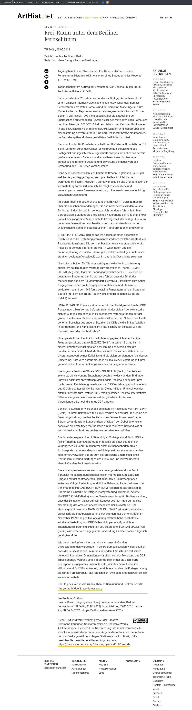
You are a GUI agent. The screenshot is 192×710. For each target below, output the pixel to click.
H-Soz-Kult (18, 2)
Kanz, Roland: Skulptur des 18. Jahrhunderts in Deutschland (161, 141)
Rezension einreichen (55, 667)
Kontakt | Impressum (164, 685)
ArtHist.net (93, 2)
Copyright (158, 681)
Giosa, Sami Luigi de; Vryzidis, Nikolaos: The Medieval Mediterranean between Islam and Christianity (163, 88)
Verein (156, 689)
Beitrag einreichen (70, 17)
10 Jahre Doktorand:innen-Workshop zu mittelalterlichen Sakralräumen (162, 166)
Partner (157, 701)
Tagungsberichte (80, 672)
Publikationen (79, 664)
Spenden (157, 693)
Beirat (156, 697)
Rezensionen (91, 17)
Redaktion (158, 664)
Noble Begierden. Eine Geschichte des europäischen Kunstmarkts (163, 117)
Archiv (104, 17)
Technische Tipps (162, 676)
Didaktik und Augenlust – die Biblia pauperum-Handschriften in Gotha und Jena (162, 192)
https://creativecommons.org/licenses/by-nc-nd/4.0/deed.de (94, 644)
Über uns (131, 17)
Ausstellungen (79, 668)
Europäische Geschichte (75, 2)
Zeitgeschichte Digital (50, 2)
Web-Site (103, 664)
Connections (32, 2)
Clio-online (6, 2)
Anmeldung (117, 17)
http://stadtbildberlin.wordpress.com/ (80, 588)
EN (166, 17)
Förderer (157, 705)
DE (161, 17)
